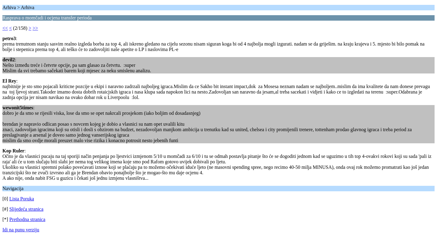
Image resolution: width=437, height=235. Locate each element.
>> (35, 28)
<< (5, 28)
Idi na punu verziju (20, 229)
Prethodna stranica (27, 219)
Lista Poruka (21, 198)
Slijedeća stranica (26, 209)
